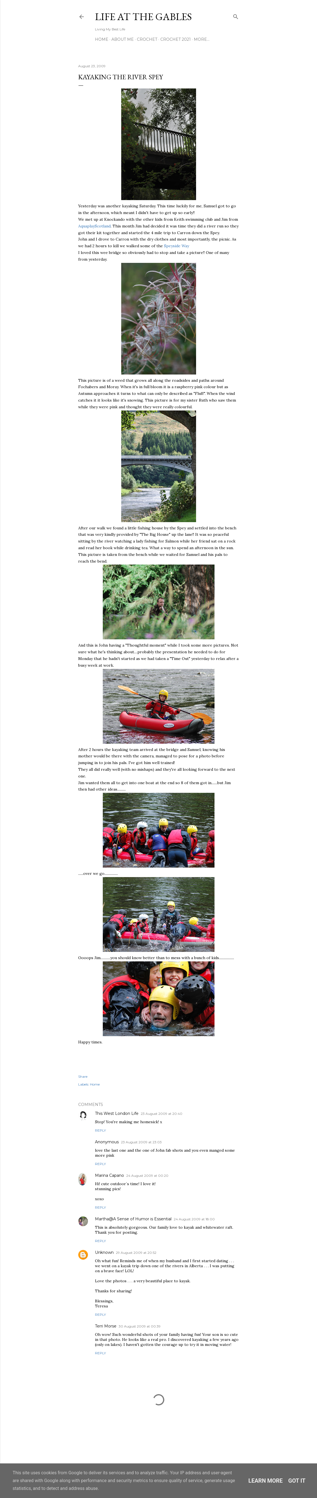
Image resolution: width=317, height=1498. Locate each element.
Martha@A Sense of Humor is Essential (133, 1218)
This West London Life (117, 1113)
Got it (297, 1480)
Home (101, 39)
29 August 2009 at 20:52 (136, 1252)
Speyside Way (176, 245)
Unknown (104, 1252)
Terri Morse (105, 1326)
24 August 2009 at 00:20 (147, 1175)
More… (201, 39)
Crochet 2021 (175, 39)
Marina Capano (109, 1175)
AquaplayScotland (94, 226)
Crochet (147, 39)
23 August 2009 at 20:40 (161, 1114)
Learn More (265, 1480)
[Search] (235, 15)
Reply (100, 1130)
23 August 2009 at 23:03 (141, 1142)
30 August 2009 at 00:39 (140, 1326)
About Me (122, 39)
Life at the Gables (143, 16)
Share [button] (82, 1076)
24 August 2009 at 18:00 (194, 1219)
